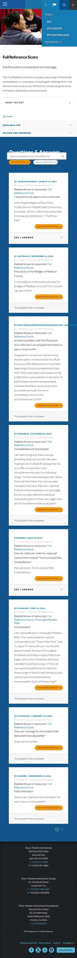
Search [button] (64, 5)
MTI (49, 22)
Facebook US (31, 950)
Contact (57, 943)
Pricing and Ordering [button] (17, 133)
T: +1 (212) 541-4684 (38, 862)
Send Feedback (66, 950)
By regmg (20, 538)
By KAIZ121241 (22, 716)
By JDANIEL (20, 776)
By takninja (21, 434)
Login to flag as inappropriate (35, 185)
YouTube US (45, 950)
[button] (54, 5)
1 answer (23, 237)
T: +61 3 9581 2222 (38, 923)
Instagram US (51, 950)
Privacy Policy (45, 943)
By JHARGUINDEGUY (25, 181)
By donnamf (21, 608)
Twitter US (38, 950)
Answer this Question (47, 226)
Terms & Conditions (28, 943)
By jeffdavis (22, 256)
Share (10, 116)
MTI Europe (54, 28)
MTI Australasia (58, 35)
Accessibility (68, 943)
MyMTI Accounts (45, 5)
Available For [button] (12, 125)
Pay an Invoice (52, 42)
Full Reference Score (33, 191)
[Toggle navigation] (4, 4)
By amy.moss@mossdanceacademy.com (38, 325)
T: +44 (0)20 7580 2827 (38, 889)
